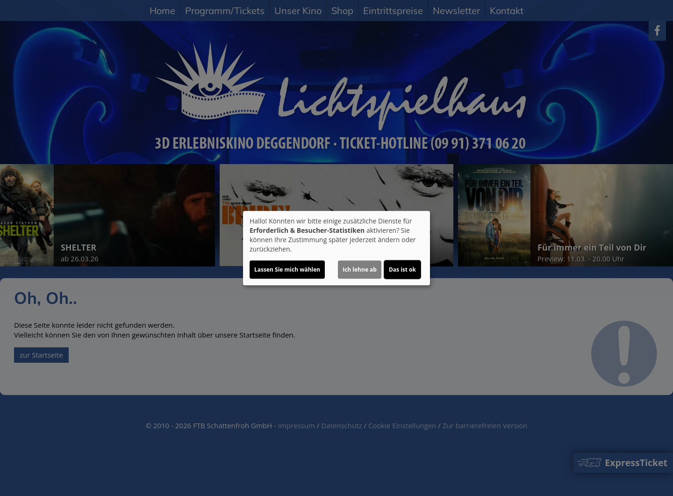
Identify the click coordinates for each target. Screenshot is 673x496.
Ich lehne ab (360, 269)
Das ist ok (402, 269)
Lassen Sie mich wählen (287, 269)
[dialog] (336, 248)
